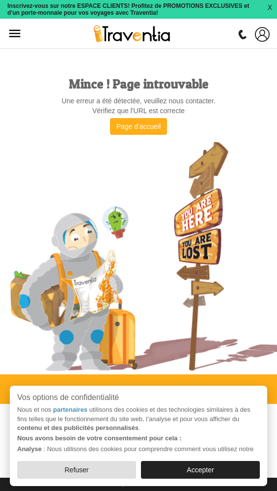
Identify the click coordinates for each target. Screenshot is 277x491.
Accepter (200, 470)
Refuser (77, 470)
